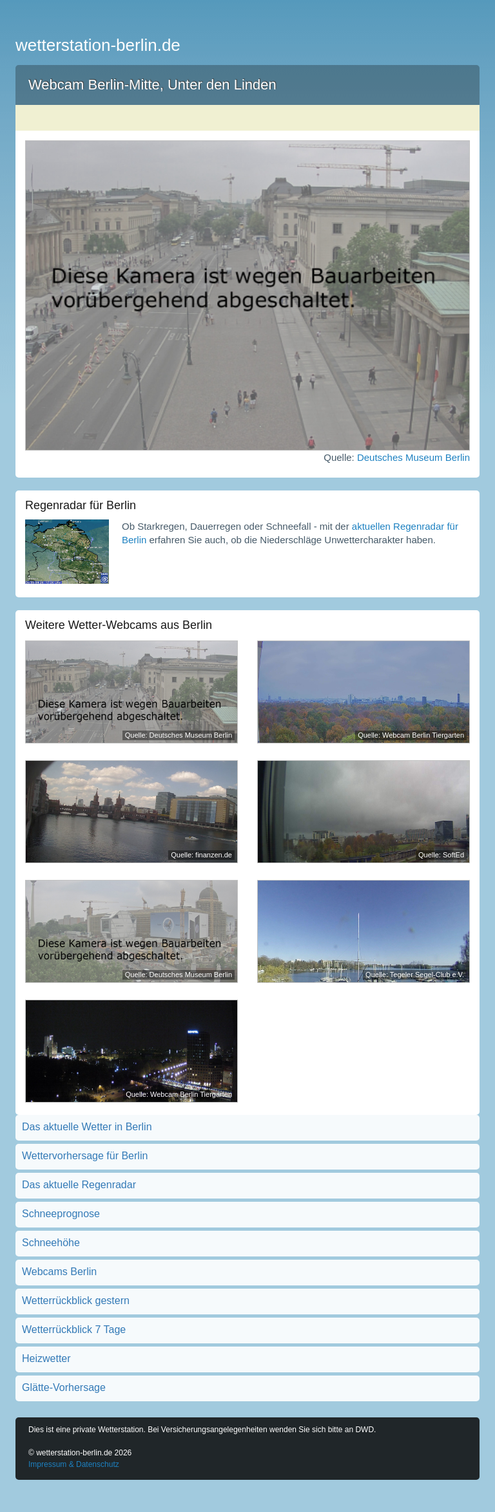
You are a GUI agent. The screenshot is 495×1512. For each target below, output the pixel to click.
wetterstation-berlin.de (97, 45)
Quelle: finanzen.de (201, 855)
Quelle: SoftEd (441, 855)
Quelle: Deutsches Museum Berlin (178, 735)
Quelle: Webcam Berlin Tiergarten (411, 735)
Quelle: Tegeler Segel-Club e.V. (414, 974)
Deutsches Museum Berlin (413, 457)
